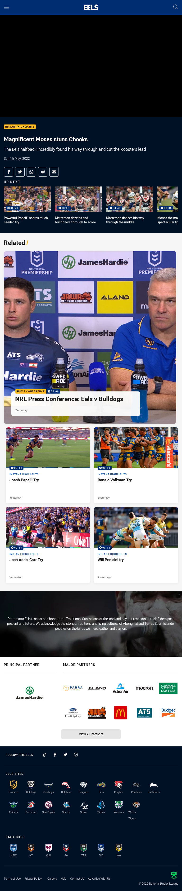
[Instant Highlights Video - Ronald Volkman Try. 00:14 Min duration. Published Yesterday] (136, 465)
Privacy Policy (33, 878)
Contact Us (77, 878)
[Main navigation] (6, 7)
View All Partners (91, 734)
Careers (52, 878)
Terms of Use (12, 878)
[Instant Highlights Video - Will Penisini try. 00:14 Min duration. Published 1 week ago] (136, 545)
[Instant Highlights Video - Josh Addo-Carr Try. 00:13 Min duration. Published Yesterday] (48, 545)
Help (63, 878)
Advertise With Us (99, 878)
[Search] (175, 7)
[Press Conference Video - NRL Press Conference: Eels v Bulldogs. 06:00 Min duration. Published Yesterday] (90, 337)
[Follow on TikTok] (44, 754)
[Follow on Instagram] (76, 754)
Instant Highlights (20, 126)
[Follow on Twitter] (65, 754)
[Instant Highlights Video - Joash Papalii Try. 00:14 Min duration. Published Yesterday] (48, 465)
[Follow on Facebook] (55, 754)
